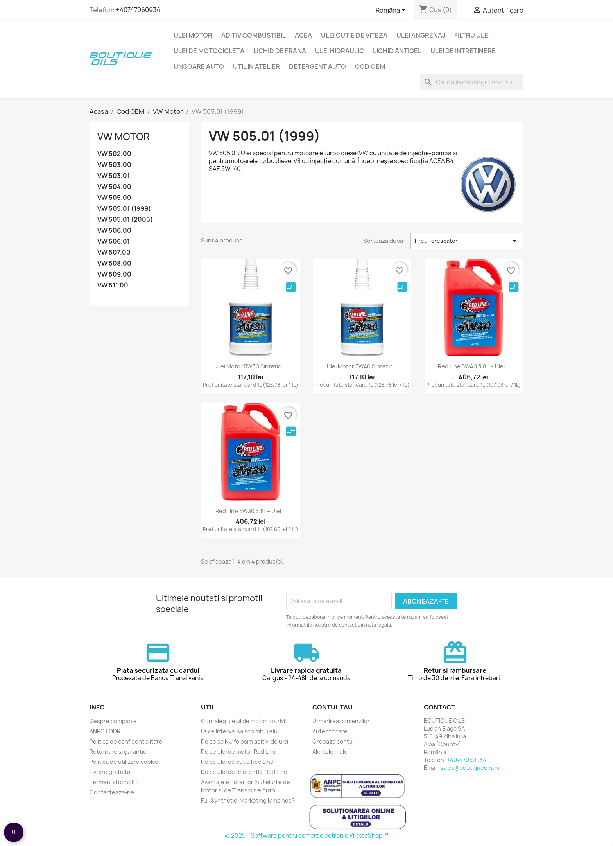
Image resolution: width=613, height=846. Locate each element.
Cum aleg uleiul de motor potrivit (244, 721)
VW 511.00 (112, 285)
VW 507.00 (114, 252)
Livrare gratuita (110, 772)
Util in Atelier (256, 66)
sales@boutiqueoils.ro (470, 767)
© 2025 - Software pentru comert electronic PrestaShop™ (306, 836)
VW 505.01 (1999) (124, 209)
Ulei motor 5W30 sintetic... (250, 366)
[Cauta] (471, 82)
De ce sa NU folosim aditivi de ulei (244, 741)
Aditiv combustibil (253, 35)
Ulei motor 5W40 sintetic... (362, 366)
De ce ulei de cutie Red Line (237, 761)
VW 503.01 (113, 176)
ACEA (303, 35)
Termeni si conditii (114, 782)
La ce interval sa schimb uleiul (240, 731)
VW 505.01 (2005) (125, 220)
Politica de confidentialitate (126, 741)
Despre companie (113, 721)
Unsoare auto (199, 66)
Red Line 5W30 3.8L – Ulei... (250, 511)
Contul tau (332, 707)
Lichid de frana (279, 51)
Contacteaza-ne (112, 792)
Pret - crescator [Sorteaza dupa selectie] (467, 241)
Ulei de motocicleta (209, 51)
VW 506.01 (113, 241)
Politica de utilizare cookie (124, 761)
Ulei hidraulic (339, 51)
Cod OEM (370, 66)
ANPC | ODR (105, 731)
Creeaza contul (333, 741)
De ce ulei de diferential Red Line (244, 772)
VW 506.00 (114, 230)
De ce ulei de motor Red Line (238, 751)
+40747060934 (138, 9)
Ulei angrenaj (420, 35)
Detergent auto (317, 66)
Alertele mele (330, 751)
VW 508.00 (114, 263)
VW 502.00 (114, 154)
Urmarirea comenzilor (341, 721)
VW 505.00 (114, 198)
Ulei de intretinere (463, 51)
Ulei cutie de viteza (354, 35)
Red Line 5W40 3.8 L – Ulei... (473, 366)
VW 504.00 (114, 187)
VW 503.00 (114, 165)
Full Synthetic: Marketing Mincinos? (248, 800)
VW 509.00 (114, 274)
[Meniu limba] (392, 10)
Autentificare (330, 731)
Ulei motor (193, 35)
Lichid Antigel (397, 51)
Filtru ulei (472, 35)
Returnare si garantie (118, 751)
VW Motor (123, 136)
